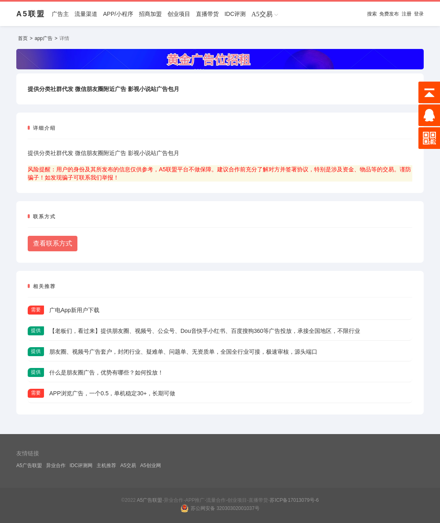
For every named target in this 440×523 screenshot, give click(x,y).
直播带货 (207, 14)
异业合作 (56, 465)
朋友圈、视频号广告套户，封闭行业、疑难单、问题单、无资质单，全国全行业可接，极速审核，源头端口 (183, 351)
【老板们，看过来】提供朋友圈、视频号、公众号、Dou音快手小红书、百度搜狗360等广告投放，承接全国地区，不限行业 (204, 331)
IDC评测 (235, 14)
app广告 (44, 38)
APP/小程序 (118, 14)
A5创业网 (150, 465)
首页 (23, 38)
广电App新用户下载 (74, 310)
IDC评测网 (81, 465)
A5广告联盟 (29, 465)
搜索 (372, 14)
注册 (406, 14)
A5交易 (128, 465)
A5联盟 (30, 14)
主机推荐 (106, 465)
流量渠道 (86, 14)
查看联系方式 (52, 243)
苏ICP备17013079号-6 (294, 500)
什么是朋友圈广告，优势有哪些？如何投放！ (106, 372)
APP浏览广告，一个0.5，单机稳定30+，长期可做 (112, 393)
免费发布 (389, 14)
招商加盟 (150, 14)
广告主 (60, 14)
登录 (419, 14)
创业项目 (178, 14)
